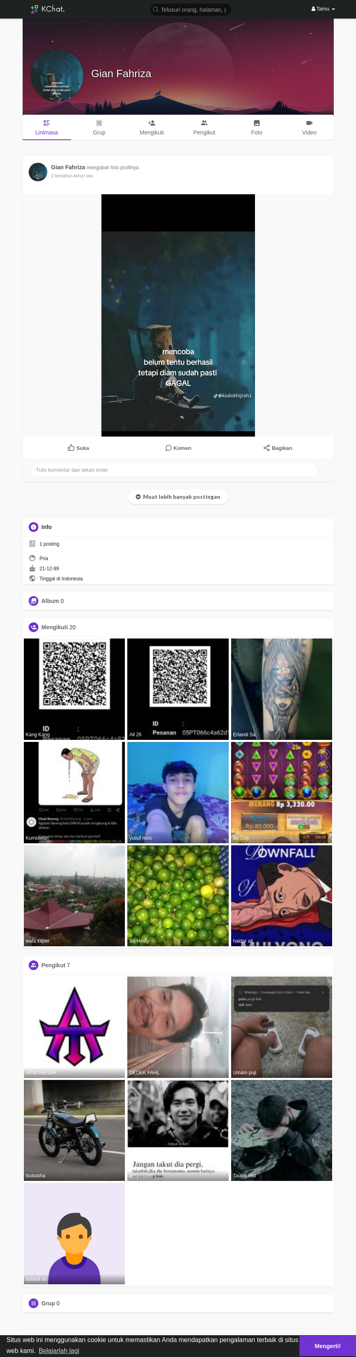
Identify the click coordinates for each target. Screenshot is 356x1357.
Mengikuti (55, 627)
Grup (48, 1303)
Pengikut (53, 965)
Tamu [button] (323, 9)
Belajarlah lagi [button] (59, 1350)
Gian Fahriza (121, 73)
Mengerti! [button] (328, 1346)
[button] (190, 9)
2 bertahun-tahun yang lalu (77, 175)
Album (50, 601)
